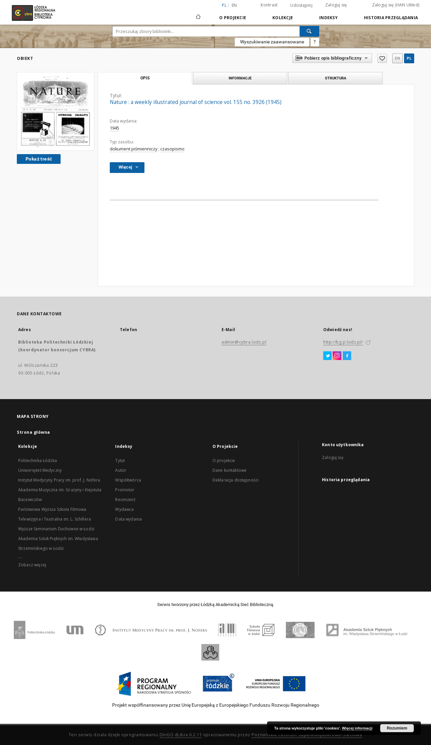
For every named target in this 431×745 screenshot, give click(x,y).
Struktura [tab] (335, 78)
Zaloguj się (336, 5)
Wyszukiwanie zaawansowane (272, 41)
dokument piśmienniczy (133, 149)
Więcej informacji (357, 728)
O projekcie (223, 460)
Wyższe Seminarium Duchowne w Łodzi (56, 529)
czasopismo (172, 149)
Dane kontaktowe (229, 470)
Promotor (124, 490)
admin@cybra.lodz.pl (244, 342)
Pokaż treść (39, 159)
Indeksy (328, 18)
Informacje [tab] (240, 78)
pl (409, 58)
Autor (120, 470)
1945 (114, 128)
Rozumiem (397, 728)
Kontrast (269, 5)
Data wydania (128, 519)
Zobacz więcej (32, 565)
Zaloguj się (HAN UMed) (396, 5)
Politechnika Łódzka (37, 460)
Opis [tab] (145, 78)
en (234, 5)
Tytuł (120, 460)
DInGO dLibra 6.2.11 (181, 735)
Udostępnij (301, 5)
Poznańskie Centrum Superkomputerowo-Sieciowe (307, 735)
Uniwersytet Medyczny (40, 470)
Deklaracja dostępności (235, 480)
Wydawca (124, 509)
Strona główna (33, 432)
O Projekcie (232, 18)
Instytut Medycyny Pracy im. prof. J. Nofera (59, 480)
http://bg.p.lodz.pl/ (343, 342)
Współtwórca (128, 480)
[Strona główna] (198, 13)
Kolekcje (282, 18)
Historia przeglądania (391, 18)
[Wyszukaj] (309, 31)
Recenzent (125, 499)
